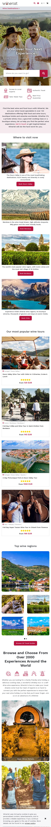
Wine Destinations (11, 8)
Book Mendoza (25, 229)
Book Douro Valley (25, 184)
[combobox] (21, 73)
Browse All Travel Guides (25, 643)
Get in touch (21, 124)
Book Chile (26, 318)
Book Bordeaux (25, 273)
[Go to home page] (10, 3)
